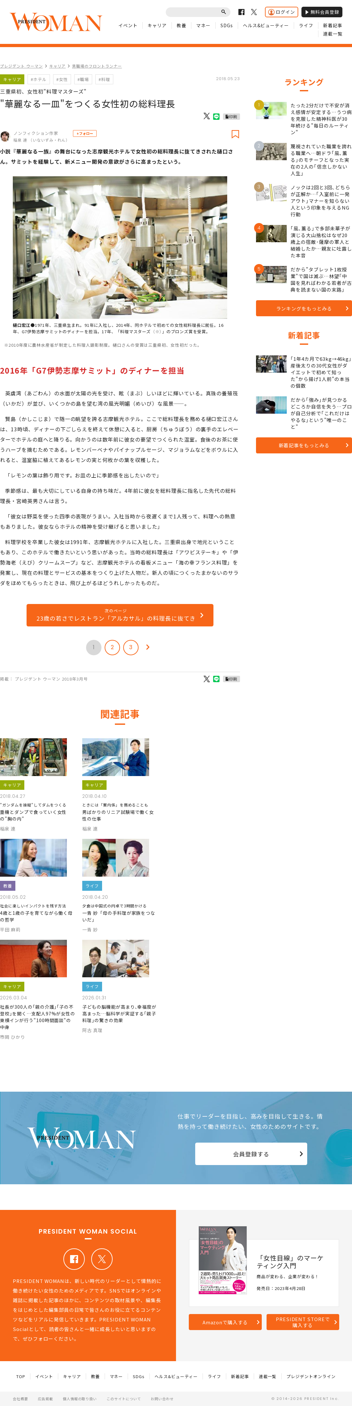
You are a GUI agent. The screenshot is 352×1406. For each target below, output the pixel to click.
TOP (20, 1376)
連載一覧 (332, 33)
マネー (203, 25)
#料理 (104, 79)
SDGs (226, 25)
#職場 (83, 79)
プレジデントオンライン (311, 1376)
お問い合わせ (162, 1398)
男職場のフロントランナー (97, 66)
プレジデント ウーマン (21, 66)
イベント (128, 25)
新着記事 (332, 25)
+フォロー (84, 133)
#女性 (62, 79)
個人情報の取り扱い (80, 1398)
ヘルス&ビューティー (266, 25)
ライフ (306, 25)
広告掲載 (45, 1398)
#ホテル (39, 79)
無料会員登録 (322, 12)
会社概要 (20, 1398)
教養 (181, 25)
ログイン (281, 12)
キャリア (157, 25)
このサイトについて (124, 1398)
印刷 (233, 116)
